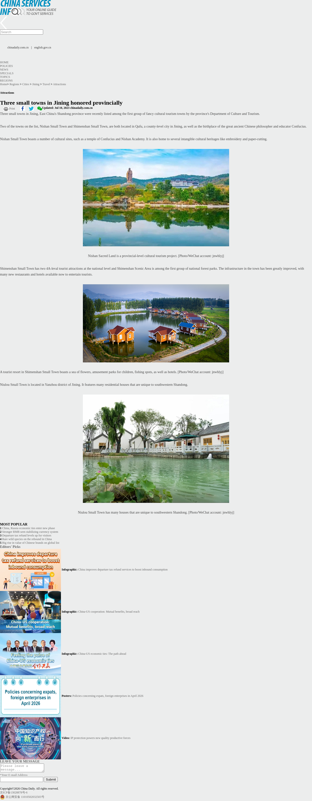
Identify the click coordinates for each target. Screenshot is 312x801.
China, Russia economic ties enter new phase (28, 528)
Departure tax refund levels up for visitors (26, 535)
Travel (46, 84)
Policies (6, 66)
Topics (5, 77)
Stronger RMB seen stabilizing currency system (30, 532)
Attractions (59, 84)
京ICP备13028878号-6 (14, 794)
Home (4, 62)
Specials (6, 73)
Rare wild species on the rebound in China (27, 539)
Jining (35, 84)
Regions (6, 80)
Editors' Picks (10, 547)
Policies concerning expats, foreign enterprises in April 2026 (107, 696)
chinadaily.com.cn (18, 47)
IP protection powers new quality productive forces (100, 738)
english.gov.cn (42, 47)
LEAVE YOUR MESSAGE (20, 761)
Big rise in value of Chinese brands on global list (30, 542)
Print (12, 108)
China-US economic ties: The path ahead (102, 653)
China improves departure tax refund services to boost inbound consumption (123, 569)
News (4, 69)
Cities (25, 84)
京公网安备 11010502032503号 (25, 798)
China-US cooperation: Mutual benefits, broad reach (109, 611)
